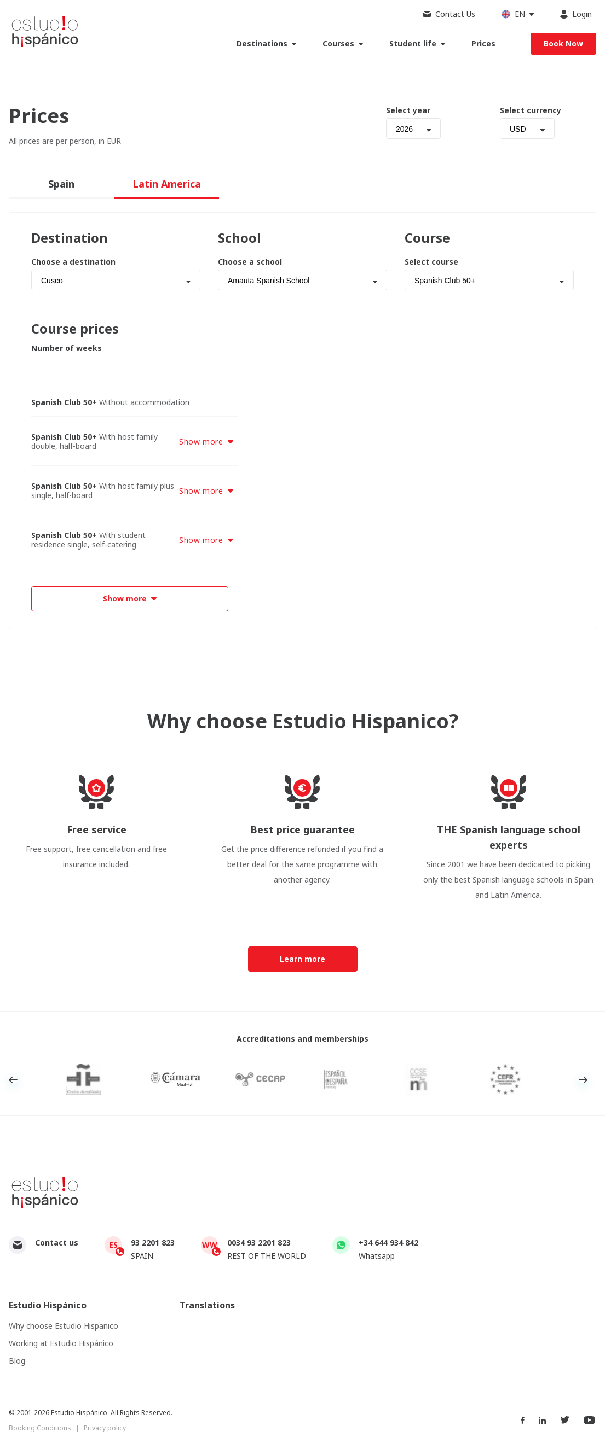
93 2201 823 (153, 1242)
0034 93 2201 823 (259, 1242)
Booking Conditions (40, 1428)
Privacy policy (105, 1428)
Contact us (56, 1242)
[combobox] (413, 128)
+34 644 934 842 (388, 1242)
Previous (13, 1080)
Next (583, 1080)
